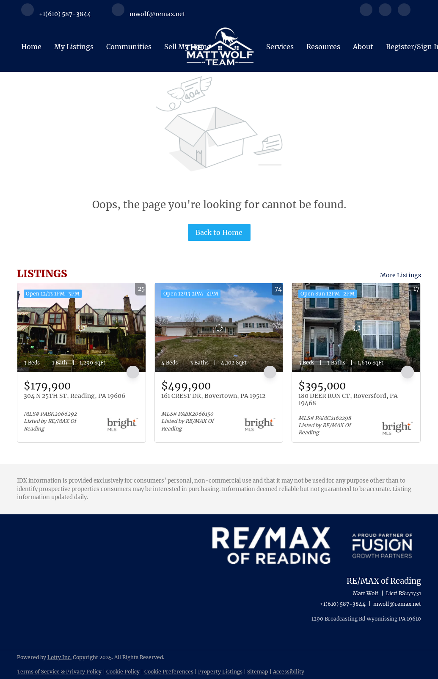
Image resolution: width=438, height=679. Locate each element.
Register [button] (400, 46)
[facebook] (366, 13)
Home (31, 46)
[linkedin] (385, 13)
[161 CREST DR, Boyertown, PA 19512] (219, 327)
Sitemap (257, 671)
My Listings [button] (74, 46)
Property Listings (220, 671)
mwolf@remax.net (397, 604)
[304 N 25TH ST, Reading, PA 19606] (81, 327)
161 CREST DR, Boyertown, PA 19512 (213, 396)
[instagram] (404, 13)
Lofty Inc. (59, 657)
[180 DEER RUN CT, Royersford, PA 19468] (356, 327)
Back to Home (219, 232)
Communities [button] (129, 46)
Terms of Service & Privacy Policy (59, 671)
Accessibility (288, 671)
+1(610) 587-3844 (343, 604)
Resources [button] (323, 46)
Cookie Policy (123, 671)
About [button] (363, 46)
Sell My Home (187, 46)
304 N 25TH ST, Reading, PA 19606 (74, 396)
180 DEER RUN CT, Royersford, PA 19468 (348, 399)
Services (280, 46)
